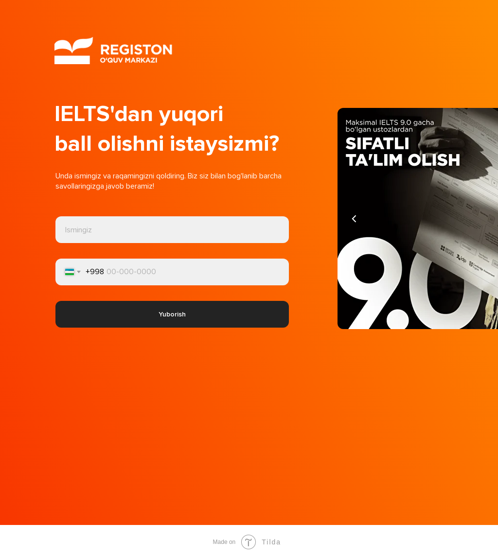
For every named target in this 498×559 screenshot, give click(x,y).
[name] (172, 229)
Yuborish (172, 314)
